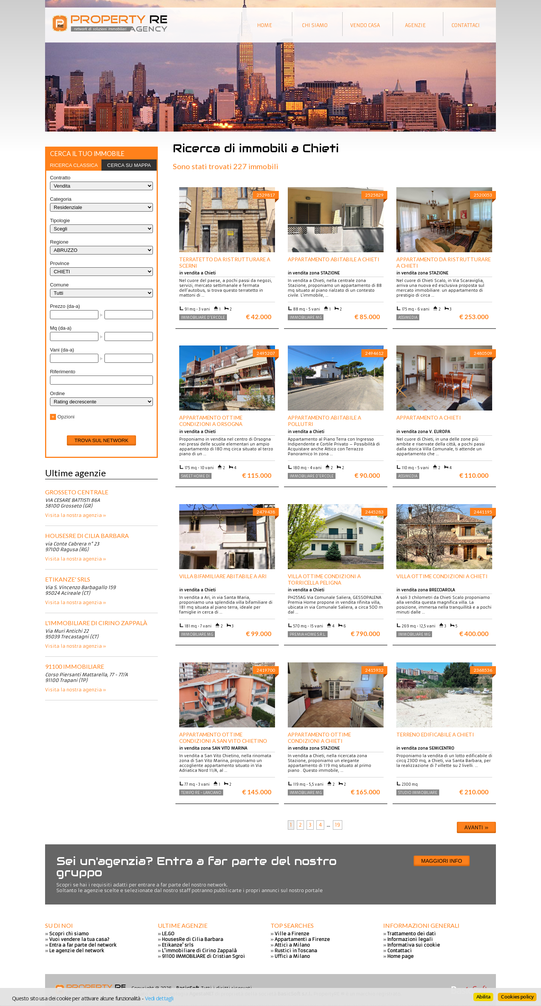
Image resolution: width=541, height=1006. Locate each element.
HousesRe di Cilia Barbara (87, 535)
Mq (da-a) (60, 328)
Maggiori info (441, 861)
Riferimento (62, 371)
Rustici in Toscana (296, 950)
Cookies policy (517, 996)
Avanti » (476, 827)
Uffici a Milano (292, 956)
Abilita (483, 996)
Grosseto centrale (76, 491)
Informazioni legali (410, 939)
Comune (59, 285)
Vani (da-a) (62, 350)
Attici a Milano (292, 945)
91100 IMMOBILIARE (74, 666)
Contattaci (399, 950)
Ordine (57, 393)
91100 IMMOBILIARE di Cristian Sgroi (203, 956)
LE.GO (168, 933)
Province (59, 263)
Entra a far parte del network (82, 945)
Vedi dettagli (159, 998)
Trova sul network (101, 440)
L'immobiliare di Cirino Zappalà (96, 622)
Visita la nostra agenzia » (75, 515)
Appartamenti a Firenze (302, 939)
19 (337, 825)
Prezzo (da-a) (65, 306)
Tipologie (60, 220)
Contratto (60, 177)
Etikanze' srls (67, 579)
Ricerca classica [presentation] (74, 165)
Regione (59, 242)
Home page (400, 956)
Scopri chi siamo (69, 933)
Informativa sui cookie (413, 945)
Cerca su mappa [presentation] (129, 165)
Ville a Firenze (292, 933)
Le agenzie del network (76, 950)
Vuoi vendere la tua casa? (79, 939)
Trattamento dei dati (411, 933)
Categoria (60, 199)
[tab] (73, 165)
